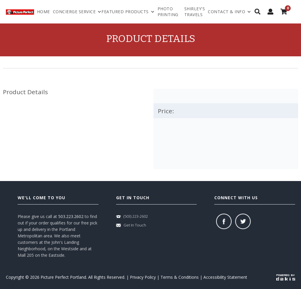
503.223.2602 (70, 216)
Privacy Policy (143, 277)
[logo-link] (20, 12)
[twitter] (242, 221)
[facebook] (223, 221)
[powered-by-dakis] (285, 277)
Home (43, 11)
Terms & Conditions (179, 277)
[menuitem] (229, 12)
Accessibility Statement (225, 277)
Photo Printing (168, 11)
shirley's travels (194, 11)
